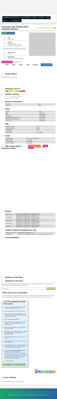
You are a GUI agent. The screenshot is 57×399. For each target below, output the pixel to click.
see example (22, 355)
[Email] (51, 372)
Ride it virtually (7, 62)
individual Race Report (17, 341)
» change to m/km (20, 48)
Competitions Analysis (10, 351)
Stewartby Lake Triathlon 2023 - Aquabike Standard (28, 221)
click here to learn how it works (12, 347)
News (48, 17)
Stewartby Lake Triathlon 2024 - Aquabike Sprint (27, 216)
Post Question (51, 288)
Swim (7, 64)
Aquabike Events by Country (11, 17)
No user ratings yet (17, 96)
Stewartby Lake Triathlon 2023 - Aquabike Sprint (27, 219)
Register (9, 381)
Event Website (9, 234)
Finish (20, 64)
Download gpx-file (34, 146)
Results (35, 17)
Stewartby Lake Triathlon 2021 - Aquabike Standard (28, 225)
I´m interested (10, 33)
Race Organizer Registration (31, 394)
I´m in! (3, 33)
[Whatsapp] (45, 372)
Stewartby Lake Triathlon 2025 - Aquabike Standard (28, 213)
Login (13, 381)
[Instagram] (39, 372)
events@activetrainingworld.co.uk (26, 232)
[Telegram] (48, 372)
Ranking (41, 17)
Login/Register (15, 20)
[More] (54, 372)
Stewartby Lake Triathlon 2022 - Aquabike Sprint (27, 223)
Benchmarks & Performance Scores (13, 354)
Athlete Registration (44, 394)
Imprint (10, 394)
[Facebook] (36, 372)
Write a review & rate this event (12, 98)
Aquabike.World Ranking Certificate (14, 353)
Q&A (27, 64)
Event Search (26, 17)
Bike (13, 64)
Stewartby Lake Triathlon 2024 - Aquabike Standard (28, 218)
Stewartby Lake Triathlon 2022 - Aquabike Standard (16, 28)
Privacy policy (15, 394)
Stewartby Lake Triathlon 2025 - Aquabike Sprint (27, 215)
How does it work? (17, 62)
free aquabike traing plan (13, 356)
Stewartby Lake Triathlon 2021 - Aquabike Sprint (27, 226)
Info (5, 20)
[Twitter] (42, 372)
